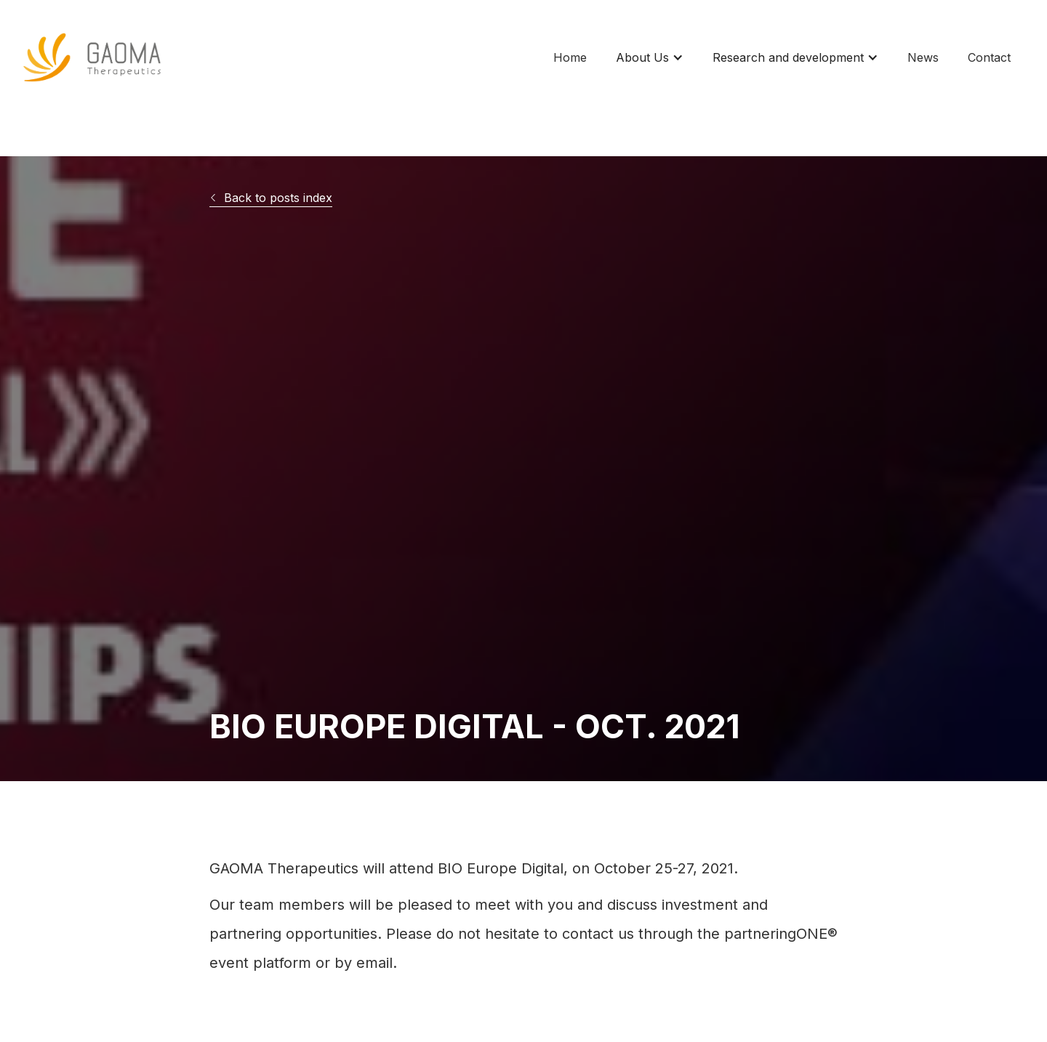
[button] (649, 57)
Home (570, 57)
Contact (989, 57)
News (923, 57)
